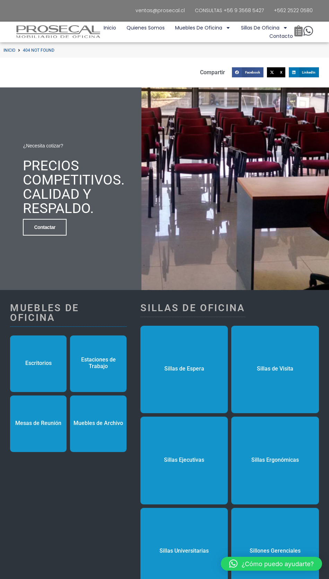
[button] (247, 72)
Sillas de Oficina (264, 28)
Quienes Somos (146, 27)
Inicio (110, 27)
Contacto (281, 36)
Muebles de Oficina (203, 28)
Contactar (44, 226)
